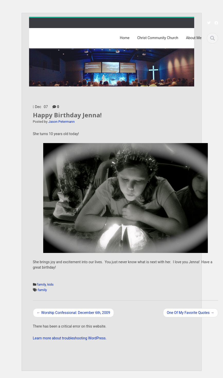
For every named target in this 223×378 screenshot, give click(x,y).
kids (50, 284)
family (41, 284)
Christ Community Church (157, 38)
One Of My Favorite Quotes (190, 313)
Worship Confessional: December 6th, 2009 (73, 313)
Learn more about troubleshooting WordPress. (70, 338)
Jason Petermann (61, 122)
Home (125, 38)
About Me (193, 38)
